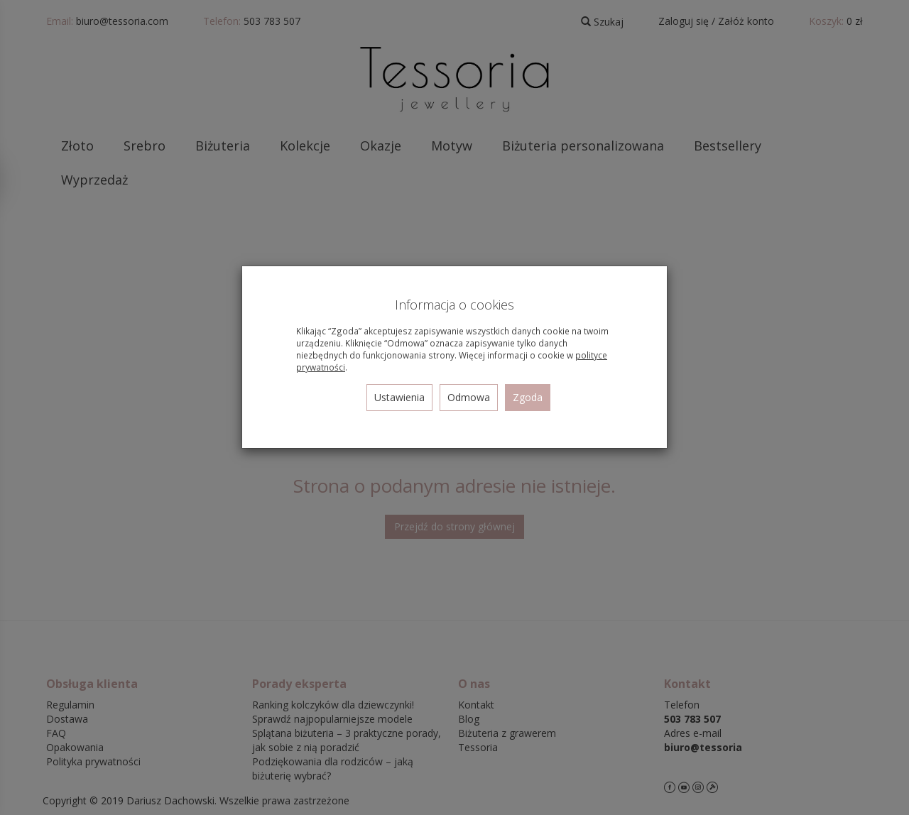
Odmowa (468, 397)
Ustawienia (399, 397)
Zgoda (528, 397)
